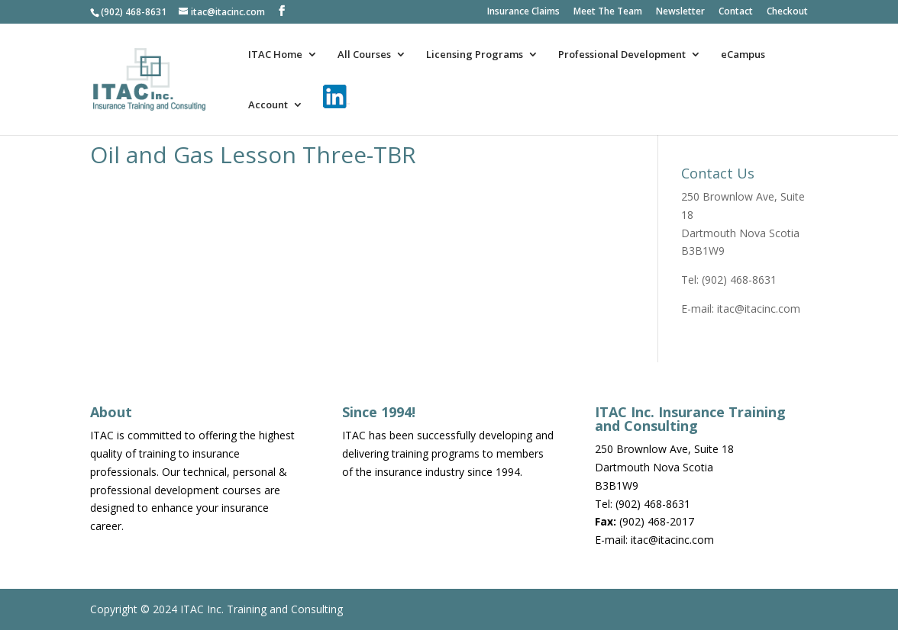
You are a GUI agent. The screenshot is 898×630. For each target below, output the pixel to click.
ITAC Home (275, 55)
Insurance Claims (523, 12)
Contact (736, 12)
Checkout (787, 12)
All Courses (364, 55)
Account (268, 105)
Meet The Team (607, 12)
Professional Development (622, 55)
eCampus (743, 55)
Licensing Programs (474, 55)
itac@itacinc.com (758, 308)
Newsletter (680, 12)
